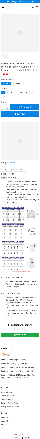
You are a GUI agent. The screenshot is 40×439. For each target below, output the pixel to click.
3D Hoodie (10, 80)
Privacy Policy (6, 383)
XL (16, 92)
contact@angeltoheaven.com (23, 358)
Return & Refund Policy (9, 394)
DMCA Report (15, 429)
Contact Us (5, 412)
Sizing (3, 420)
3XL (27, 92)
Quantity (4, 102)
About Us (4, 409)
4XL (33, 92)
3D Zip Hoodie (17, 83)
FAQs (3, 416)
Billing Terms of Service (10, 398)
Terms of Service (7, 387)
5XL (4, 96)
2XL (21, 92)
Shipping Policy (7, 391)
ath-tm (12, 163)
